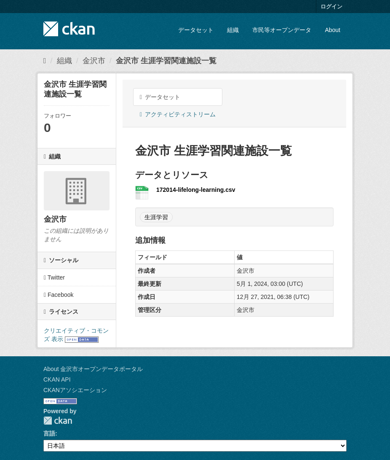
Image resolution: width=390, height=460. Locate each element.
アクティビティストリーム (178, 114)
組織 (233, 30)
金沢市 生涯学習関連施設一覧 (166, 60)
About (332, 30)
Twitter (54, 277)
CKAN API (57, 379)
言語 (49, 433)
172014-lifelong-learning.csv (195, 189)
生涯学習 (156, 217)
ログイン (331, 6)
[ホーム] (44, 60)
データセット (196, 30)
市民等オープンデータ (281, 30)
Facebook (59, 294)
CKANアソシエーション (75, 390)
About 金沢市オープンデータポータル (93, 369)
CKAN (57, 420)
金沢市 (94, 60)
